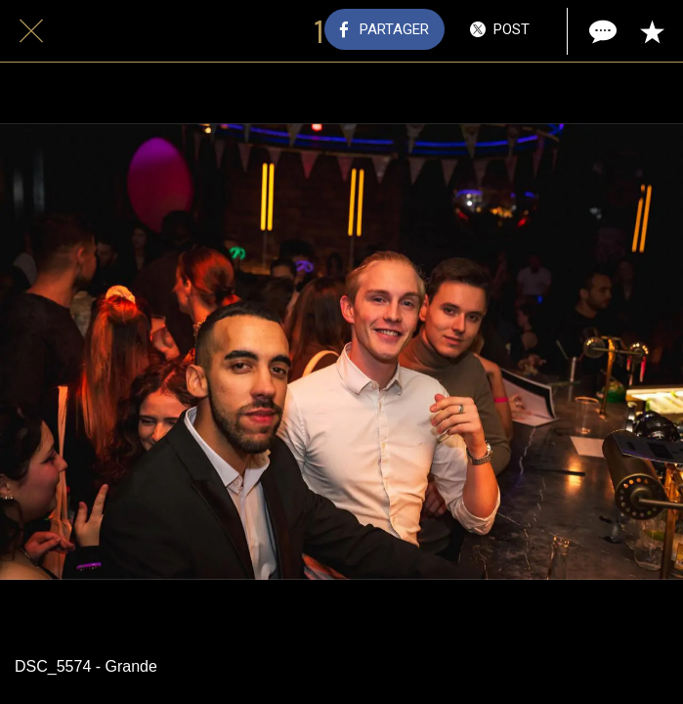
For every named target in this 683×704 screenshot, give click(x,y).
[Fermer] (31, 31)
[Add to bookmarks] (651, 31)
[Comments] (600, 31)
